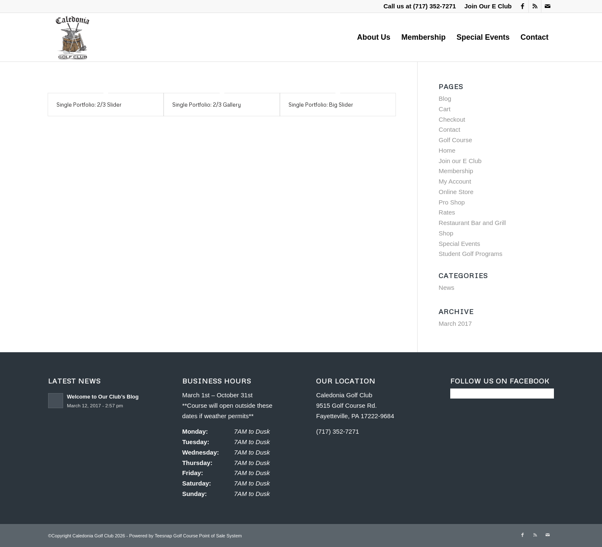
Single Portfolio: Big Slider (320, 104)
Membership (456, 170)
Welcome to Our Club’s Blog (102, 397)
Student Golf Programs (471, 253)
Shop (446, 233)
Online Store (456, 191)
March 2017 (455, 323)
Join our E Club (460, 160)
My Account (455, 181)
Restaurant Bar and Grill (472, 222)
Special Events (459, 243)
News (446, 287)
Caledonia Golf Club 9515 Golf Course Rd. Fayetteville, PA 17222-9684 (355, 405)
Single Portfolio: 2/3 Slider (89, 104)
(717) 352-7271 (434, 6)
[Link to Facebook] (522, 6)
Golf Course (455, 139)
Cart (444, 108)
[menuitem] (486, 6)
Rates (447, 212)
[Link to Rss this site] (535, 6)
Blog (445, 98)
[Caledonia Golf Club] (72, 37)
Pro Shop (452, 202)
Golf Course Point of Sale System (207, 535)
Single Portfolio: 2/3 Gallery (206, 104)
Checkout (452, 119)
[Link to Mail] (547, 6)
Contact (449, 129)
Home (447, 150)
